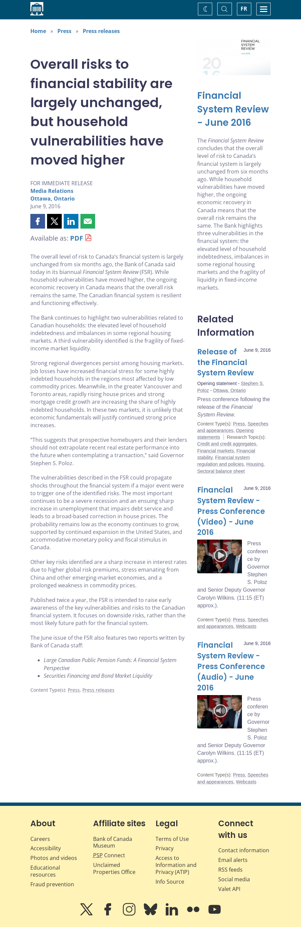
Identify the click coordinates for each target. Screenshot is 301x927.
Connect (109, 855)
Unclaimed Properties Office (114, 868)
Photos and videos (53, 858)
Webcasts (246, 626)
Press (64, 31)
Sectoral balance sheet (221, 471)
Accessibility (45, 848)
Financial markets (215, 450)
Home (38, 31)
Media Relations (51, 191)
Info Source (170, 881)
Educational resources (45, 871)
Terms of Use (172, 839)
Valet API (229, 889)
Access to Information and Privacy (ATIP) (176, 865)
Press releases (101, 31)
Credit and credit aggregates (226, 443)
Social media (234, 879)
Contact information (243, 850)
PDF (76, 238)
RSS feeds (230, 869)
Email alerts (233, 860)
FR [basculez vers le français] (244, 8)
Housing (254, 464)
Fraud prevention (52, 884)
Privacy (165, 848)
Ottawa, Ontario (52, 198)
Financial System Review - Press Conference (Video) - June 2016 (231, 511)
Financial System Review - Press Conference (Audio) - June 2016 (231, 666)
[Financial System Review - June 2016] (234, 109)
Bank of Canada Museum (112, 842)
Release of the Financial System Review (225, 362)
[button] (37, 221)
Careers (40, 839)
